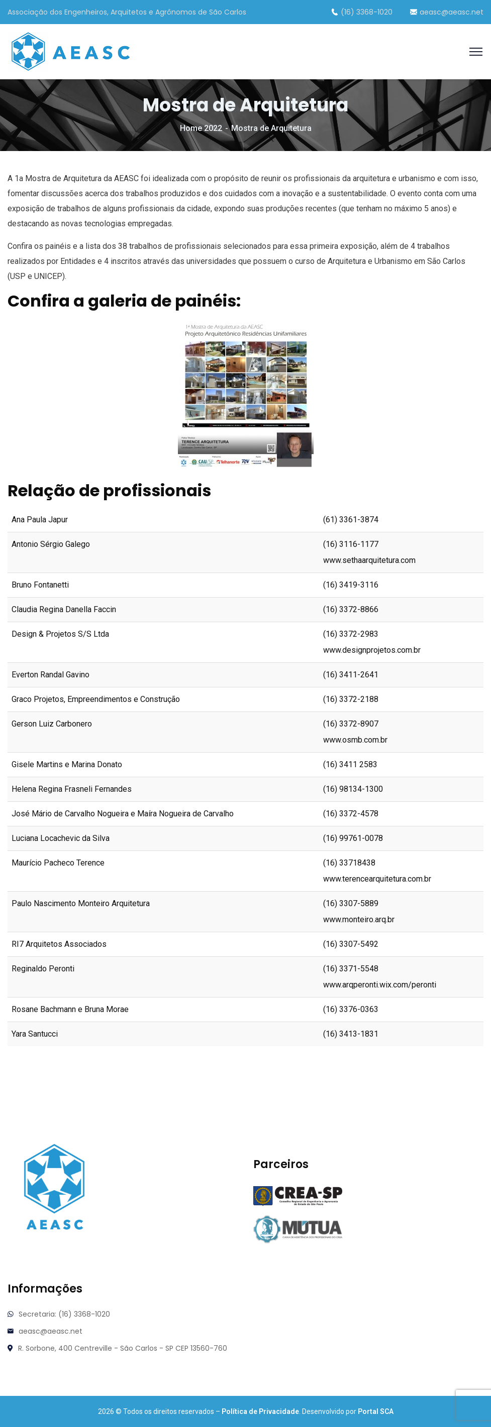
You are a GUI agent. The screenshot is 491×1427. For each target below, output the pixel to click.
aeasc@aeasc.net (446, 12)
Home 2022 (201, 128)
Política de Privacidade (260, 1411)
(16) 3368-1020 (361, 12)
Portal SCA (376, 1411)
